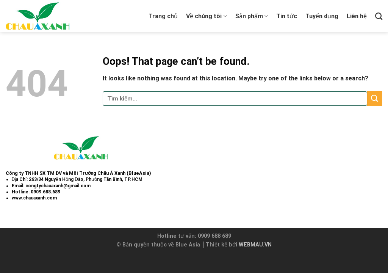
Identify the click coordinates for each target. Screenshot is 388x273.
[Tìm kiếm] (378, 16)
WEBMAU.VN (255, 245)
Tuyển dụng (321, 16)
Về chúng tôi (206, 16)
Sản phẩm (251, 16)
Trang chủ (163, 16)
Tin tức (286, 16)
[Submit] (374, 98)
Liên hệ (357, 16)
